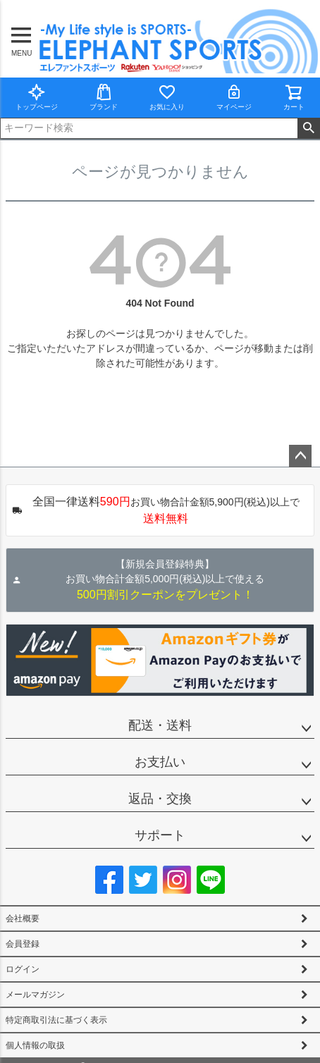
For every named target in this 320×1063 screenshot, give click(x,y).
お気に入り (167, 97)
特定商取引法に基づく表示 (56, 1020)
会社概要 (22, 918)
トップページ (37, 97)
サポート (160, 835)
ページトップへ (300, 456)
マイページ (234, 97)
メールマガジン (35, 995)
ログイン (22, 969)
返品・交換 (160, 799)
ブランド (104, 97)
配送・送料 (160, 725)
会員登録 (22, 944)
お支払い (160, 762)
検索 (308, 128)
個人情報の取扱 (35, 1045)
